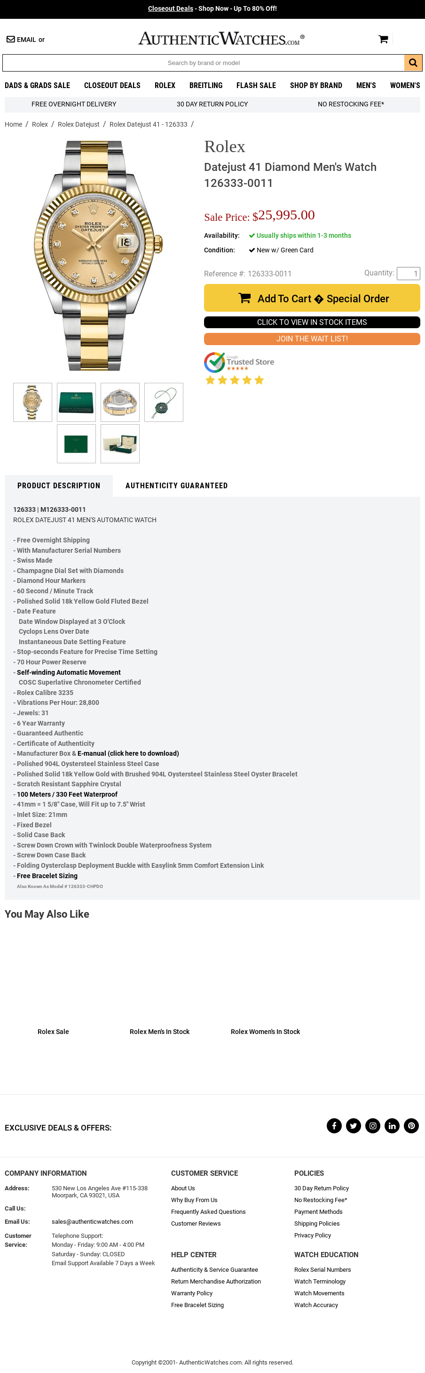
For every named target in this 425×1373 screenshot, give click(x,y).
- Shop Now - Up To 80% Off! (212, 9)
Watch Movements (319, 1293)
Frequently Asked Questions (208, 1211)
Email (26, 40)
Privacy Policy (312, 1235)
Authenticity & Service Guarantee (214, 1269)
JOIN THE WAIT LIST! (312, 338)
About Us (183, 1188)
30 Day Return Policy (321, 1188)
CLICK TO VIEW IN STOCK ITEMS (312, 322)
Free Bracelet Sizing (47, 876)
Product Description (59, 485)
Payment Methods (318, 1211)
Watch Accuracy (316, 1304)
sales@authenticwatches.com (92, 1221)
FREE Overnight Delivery (73, 104)
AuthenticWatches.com (231, 38)
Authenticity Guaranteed (177, 485)
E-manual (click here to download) (128, 754)
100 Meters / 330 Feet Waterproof (67, 795)
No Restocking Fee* (351, 104)
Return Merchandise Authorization (216, 1281)
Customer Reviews (196, 1223)
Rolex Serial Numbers (322, 1269)
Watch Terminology (320, 1281)
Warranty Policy (191, 1293)
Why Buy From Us (194, 1199)
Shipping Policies (317, 1223)
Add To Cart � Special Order (323, 299)
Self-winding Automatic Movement (69, 673)
